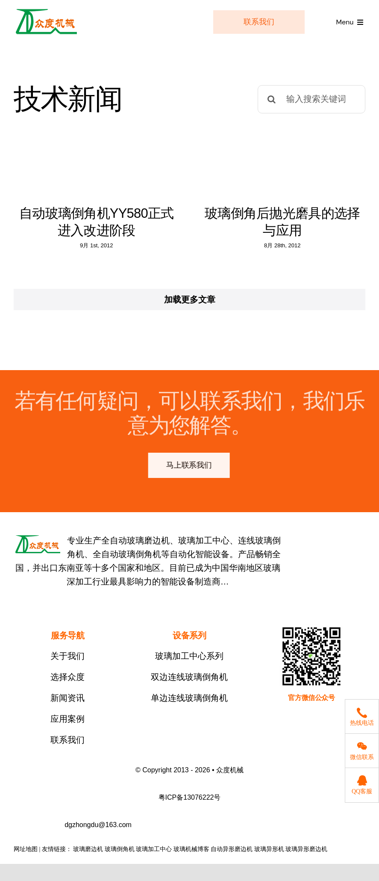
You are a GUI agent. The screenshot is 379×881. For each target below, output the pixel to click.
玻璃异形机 (269, 856)
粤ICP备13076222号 (190, 804)
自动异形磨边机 (232, 856)
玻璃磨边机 (88, 856)
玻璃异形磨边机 (306, 856)
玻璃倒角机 (120, 856)
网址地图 (26, 856)
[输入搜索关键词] (311, 99)
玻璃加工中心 (154, 856)
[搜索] (272, 99)
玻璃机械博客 (191, 856)
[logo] (46, 11)
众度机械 (230, 776)
